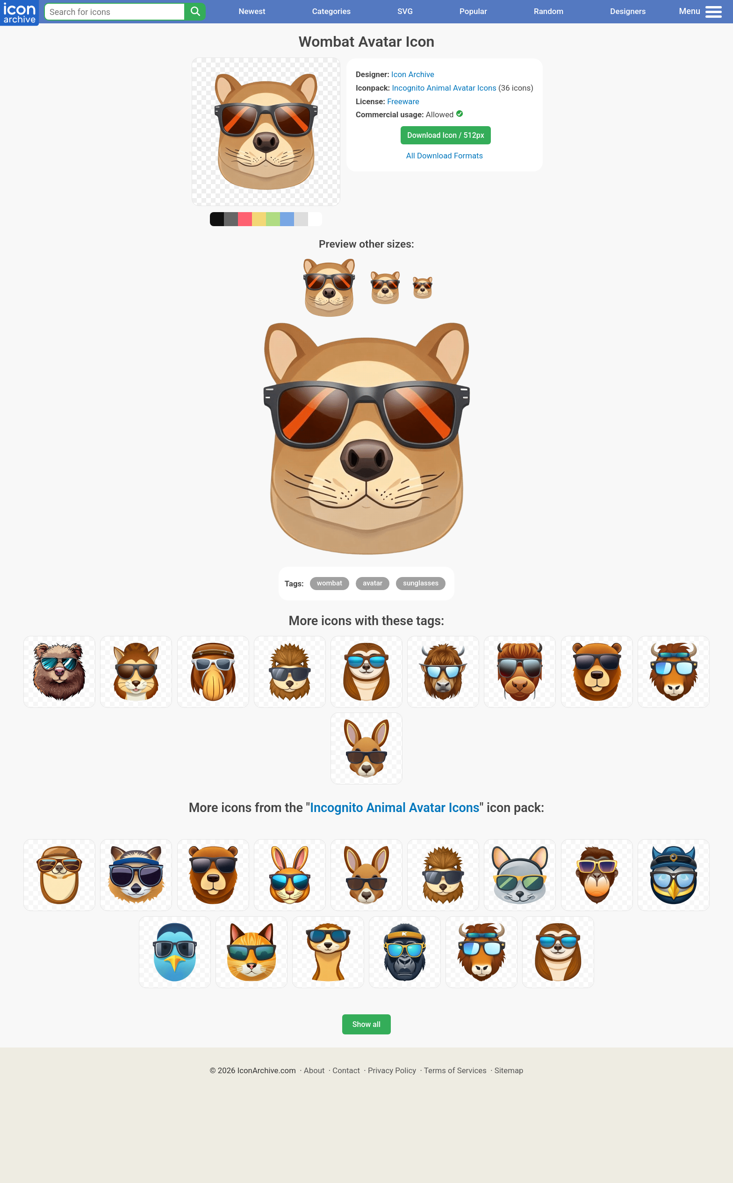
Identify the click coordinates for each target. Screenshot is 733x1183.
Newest (251, 11)
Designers (628, 11)
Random (548, 11)
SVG (405, 11)
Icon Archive (412, 74)
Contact (346, 1070)
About (314, 1070)
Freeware (403, 101)
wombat (329, 583)
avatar (372, 583)
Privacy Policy (392, 1070)
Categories (331, 11)
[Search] (195, 12)
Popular (473, 11)
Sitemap (509, 1070)
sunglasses (420, 583)
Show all (366, 1024)
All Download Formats (444, 155)
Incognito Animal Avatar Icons (444, 88)
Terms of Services (455, 1070)
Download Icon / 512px (445, 135)
